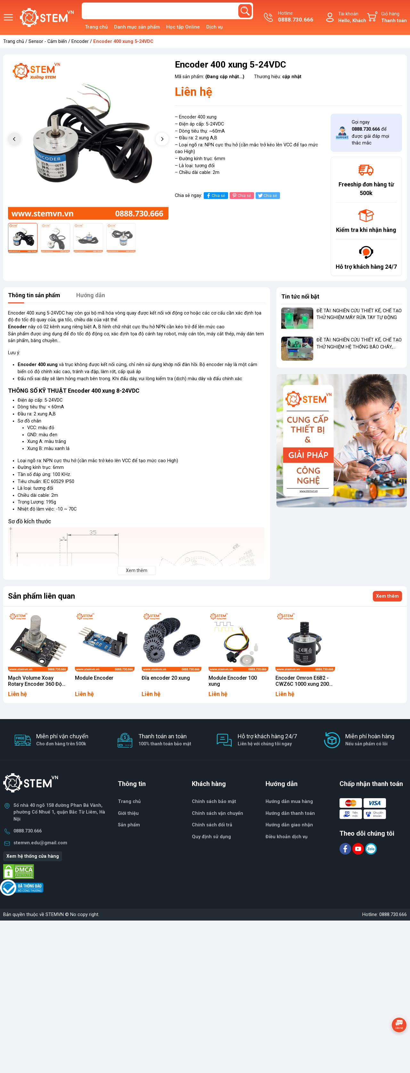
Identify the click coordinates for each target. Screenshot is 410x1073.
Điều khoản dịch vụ (287, 837)
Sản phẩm (129, 825)
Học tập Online (183, 27)
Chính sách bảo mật (214, 801)
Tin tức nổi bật (300, 296)
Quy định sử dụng (211, 837)
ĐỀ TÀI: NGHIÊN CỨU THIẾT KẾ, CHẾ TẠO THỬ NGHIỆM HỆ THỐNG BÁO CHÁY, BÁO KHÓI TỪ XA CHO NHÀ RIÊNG (359, 346)
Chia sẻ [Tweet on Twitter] (267, 195)
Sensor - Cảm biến (48, 41)
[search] (245, 11)
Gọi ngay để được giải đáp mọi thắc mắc (370, 132)
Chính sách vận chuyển (217, 813)
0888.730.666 (27, 831)
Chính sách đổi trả (212, 825)
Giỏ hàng (390, 17)
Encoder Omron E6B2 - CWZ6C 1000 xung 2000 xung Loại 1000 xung (303, 684)
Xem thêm (387, 596)
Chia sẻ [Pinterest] (241, 195)
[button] (162, 139)
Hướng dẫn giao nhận (289, 825)
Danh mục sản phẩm (137, 27)
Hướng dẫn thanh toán (290, 813)
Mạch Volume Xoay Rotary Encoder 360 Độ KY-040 (35, 684)
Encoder (80, 41)
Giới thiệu (128, 813)
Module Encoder (94, 678)
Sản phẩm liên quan (41, 596)
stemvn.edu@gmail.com (40, 843)
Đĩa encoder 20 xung (166, 678)
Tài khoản (352, 17)
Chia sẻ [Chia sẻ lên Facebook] (215, 195)
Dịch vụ (214, 27)
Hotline (295, 17)
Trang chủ (96, 27)
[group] (88, 139)
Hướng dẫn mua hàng (289, 801)
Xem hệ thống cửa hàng (32, 856)
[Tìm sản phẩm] (167, 11)
